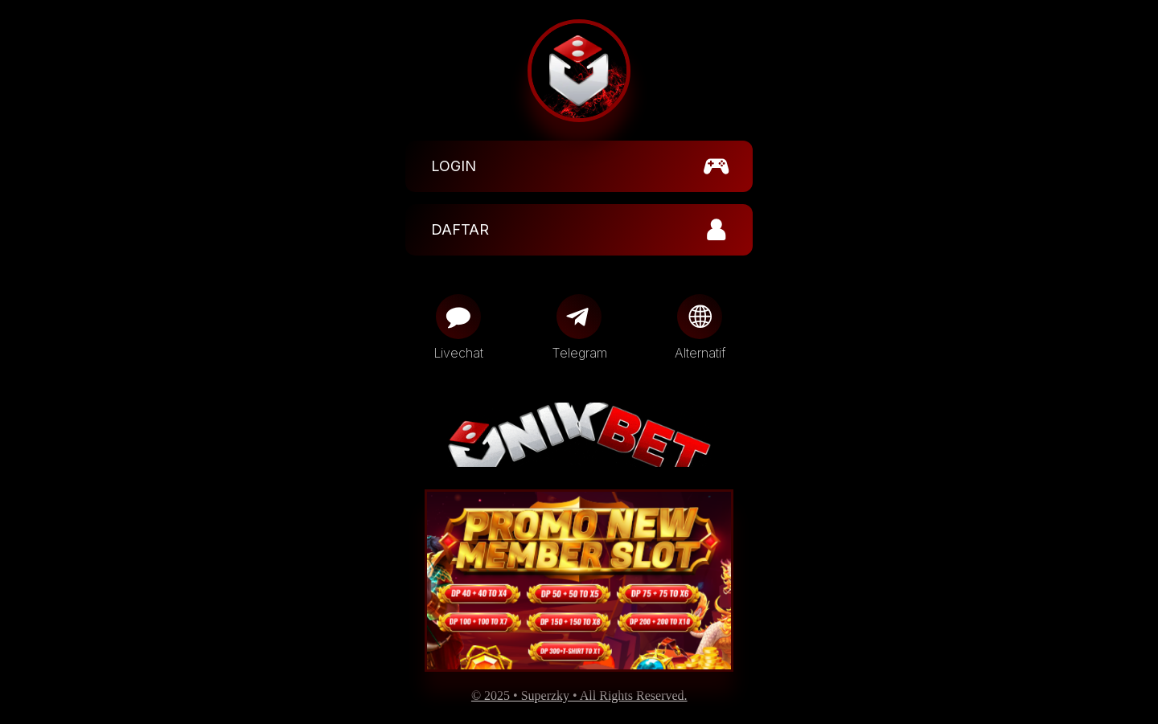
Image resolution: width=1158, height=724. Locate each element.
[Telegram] (579, 316)
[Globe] (699, 316)
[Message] (458, 316)
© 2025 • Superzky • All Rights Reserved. (579, 695)
